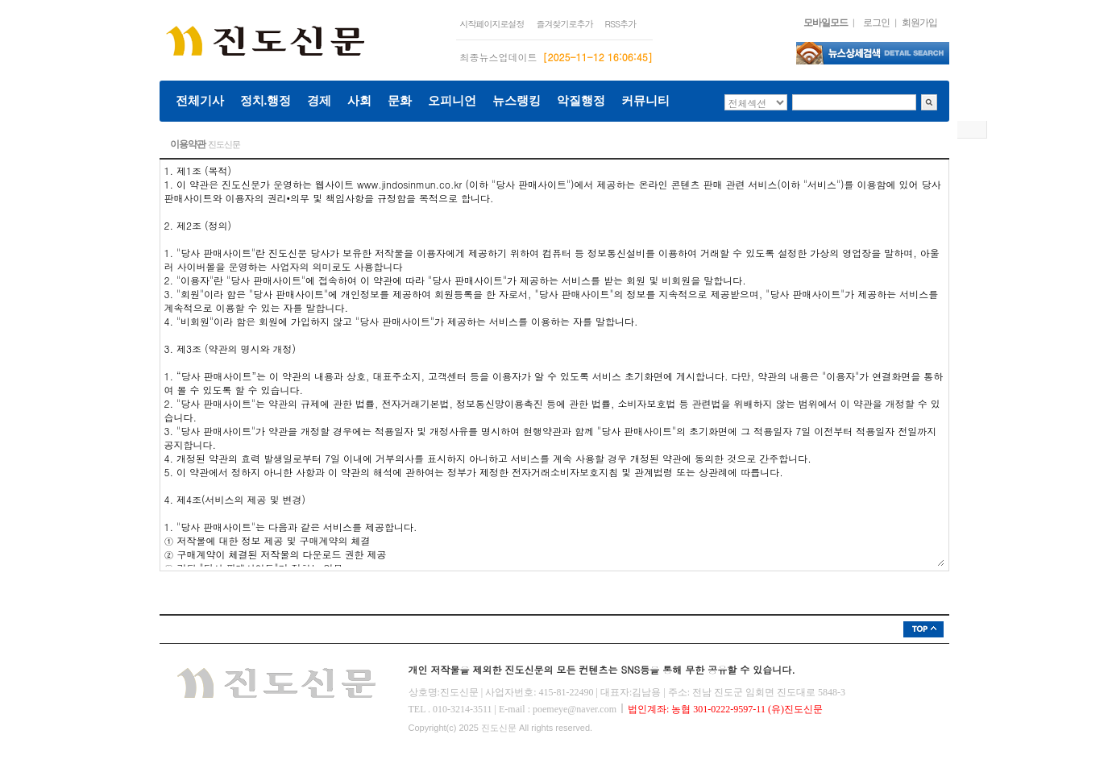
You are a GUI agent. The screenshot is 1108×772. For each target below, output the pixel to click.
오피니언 (452, 100)
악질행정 (581, 100)
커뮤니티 (645, 100)
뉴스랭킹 (516, 100)
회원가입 (919, 22)
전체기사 (200, 100)
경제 (319, 100)
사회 (359, 100)
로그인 (876, 22)
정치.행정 (266, 100)
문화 (400, 100)
